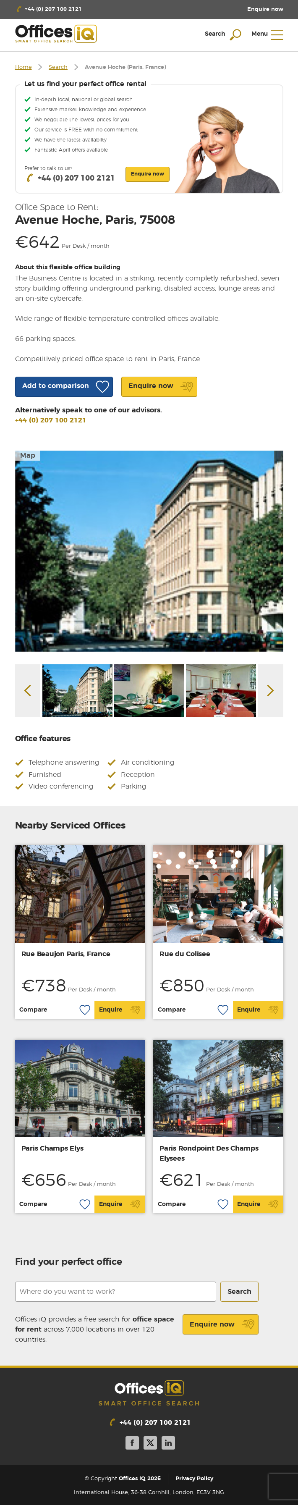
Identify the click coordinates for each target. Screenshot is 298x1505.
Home (23, 67)
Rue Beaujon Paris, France (65, 954)
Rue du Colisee (184, 954)
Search (58, 67)
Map (27, 455)
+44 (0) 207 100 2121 (50, 420)
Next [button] (270, 690)
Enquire (120, 1009)
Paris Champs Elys (52, 1148)
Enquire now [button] (147, 173)
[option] (149, 551)
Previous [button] (27, 690)
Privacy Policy (194, 1478)
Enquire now (222, 1324)
